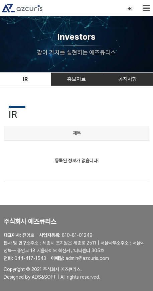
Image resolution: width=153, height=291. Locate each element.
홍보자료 (76, 79)
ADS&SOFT (44, 277)
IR (25, 79)
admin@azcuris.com (87, 258)
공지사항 (127, 79)
